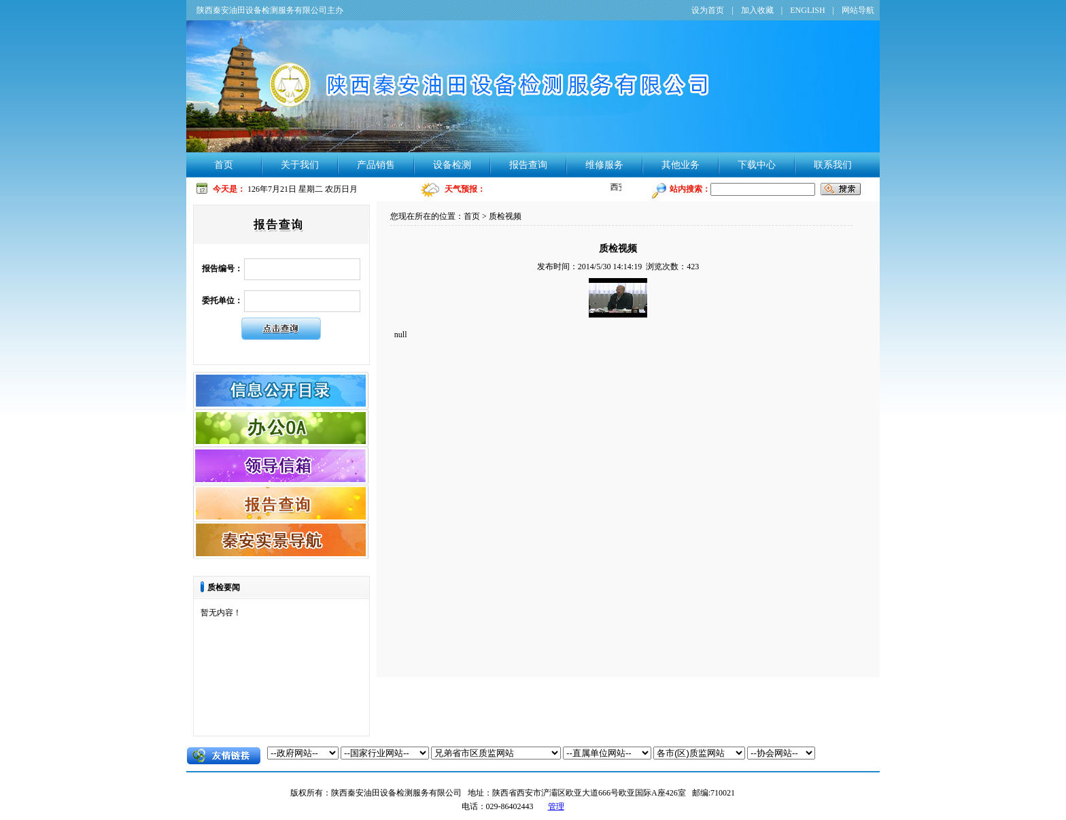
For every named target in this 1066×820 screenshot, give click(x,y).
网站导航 (858, 10)
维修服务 (604, 165)
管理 (556, 806)
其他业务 (680, 165)
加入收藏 (757, 10)
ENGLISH (807, 10)
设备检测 (452, 165)
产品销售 (376, 165)
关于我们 (300, 165)
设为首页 (707, 10)
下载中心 (757, 165)
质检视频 (505, 216)
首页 (223, 165)
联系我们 (833, 165)
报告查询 (528, 165)
